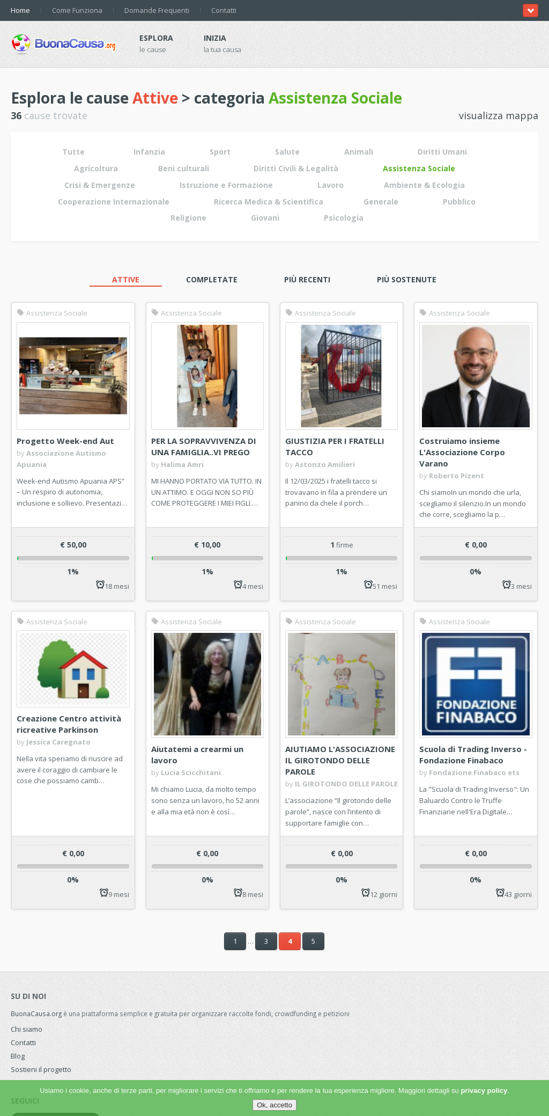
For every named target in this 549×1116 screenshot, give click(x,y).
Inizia (215, 38)
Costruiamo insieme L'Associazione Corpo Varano (462, 452)
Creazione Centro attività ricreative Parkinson (69, 724)
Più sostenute (406, 279)
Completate (212, 279)
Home (20, 10)
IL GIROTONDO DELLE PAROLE (346, 784)
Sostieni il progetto (41, 1069)
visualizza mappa (498, 115)
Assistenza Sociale (52, 313)
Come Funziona (77, 10)
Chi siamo (26, 1029)
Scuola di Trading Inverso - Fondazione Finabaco (473, 754)
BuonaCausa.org (36, 1013)
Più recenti (307, 279)
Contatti (223, 10)
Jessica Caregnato (58, 742)
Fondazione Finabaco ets (474, 772)
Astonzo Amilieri (325, 464)
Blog (18, 1056)
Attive (125, 279)
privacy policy (484, 1090)
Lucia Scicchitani (191, 772)
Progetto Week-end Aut (65, 440)
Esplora (156, 38)
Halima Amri (182, 464)
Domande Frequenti (156, 10)
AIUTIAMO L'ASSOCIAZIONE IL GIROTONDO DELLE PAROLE (340, 760)
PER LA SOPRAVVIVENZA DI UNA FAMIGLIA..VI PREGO (203, 446)
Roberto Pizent (456, 475)
